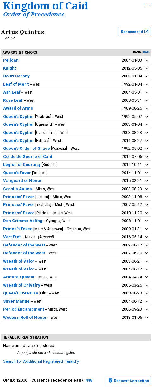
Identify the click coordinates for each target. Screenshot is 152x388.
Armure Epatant (18, 277)
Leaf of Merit (16, 84)
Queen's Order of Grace (26, 148)
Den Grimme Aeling (22, 220)
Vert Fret (12, 236)
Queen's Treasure (20, 293)
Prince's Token (18, 229)
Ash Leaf (12, 92)
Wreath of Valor (18, 261)
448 (89, 380)
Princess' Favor (18, 196)
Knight (9, 68)
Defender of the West (24, 245)
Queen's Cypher (18, 116)
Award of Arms (18, 108)
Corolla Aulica (17, 188)
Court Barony (16, 76)
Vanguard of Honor (22, 180)
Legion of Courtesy (22, 164)
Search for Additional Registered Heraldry (41, 361)
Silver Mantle (16, 301)
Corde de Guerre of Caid (27, 156)
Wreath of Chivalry (21, 285)
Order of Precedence (33, 14)
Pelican (11, 60)
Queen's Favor (17, 172)
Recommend (135, 31)
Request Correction (128, 380)
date (146, 52)
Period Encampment (23, 309)
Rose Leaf (13, 100)
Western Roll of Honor (25, 317)
